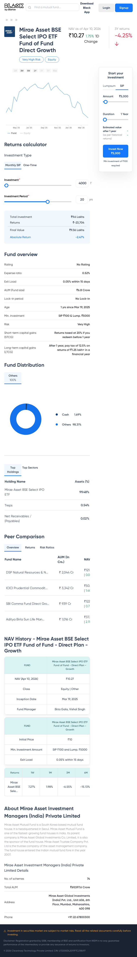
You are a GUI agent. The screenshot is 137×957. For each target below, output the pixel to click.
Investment (11, 180)
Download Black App (86, 8)
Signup (123, 7)
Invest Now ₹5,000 (115, 151)
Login (106, 7)
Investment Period (16, 196)
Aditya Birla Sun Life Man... (25, 619)
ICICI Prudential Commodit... (26, 588)
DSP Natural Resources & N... (27, 572)
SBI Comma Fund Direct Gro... (27, 603)
